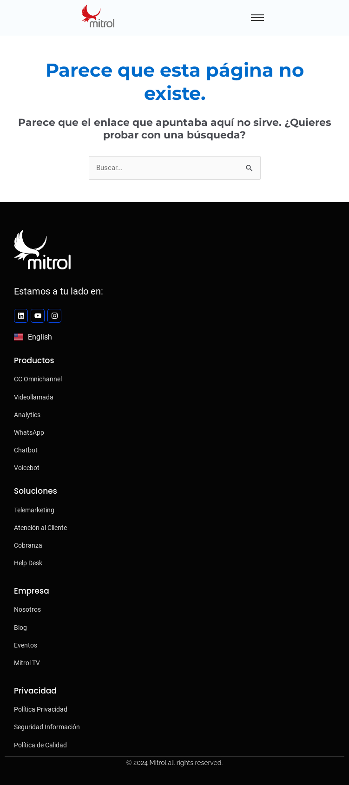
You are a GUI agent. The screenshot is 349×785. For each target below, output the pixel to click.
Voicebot (27, 467)
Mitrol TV (27, 663)
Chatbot (26, 450)
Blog (20, 627)
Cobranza (28, 545)
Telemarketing (34, 510)
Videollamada (33, 397)
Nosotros (27, 609)
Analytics (27, 415)
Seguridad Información (47, 727)
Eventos (25, 645)
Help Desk (28, 563)
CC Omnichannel (38, 379)
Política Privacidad (40, 709)
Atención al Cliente (40, 527)
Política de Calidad (40, 745)
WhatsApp (29, 432)
